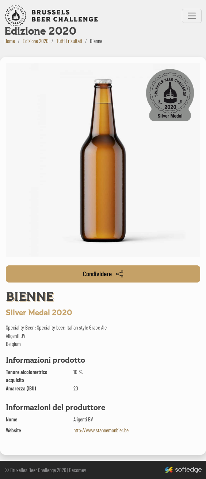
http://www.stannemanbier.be (101, 430)
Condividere (103, 273)
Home (9, 41)
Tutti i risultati (69, 41)
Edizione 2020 (36, 41)
